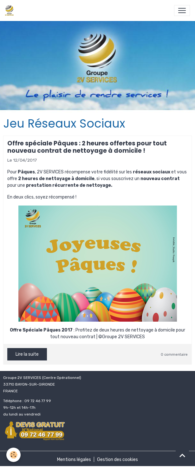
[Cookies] (13, 455)
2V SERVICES (50, 172)
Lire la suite (27, 354)
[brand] (10, 10)
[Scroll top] (182, 455)
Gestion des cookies (117, 459)
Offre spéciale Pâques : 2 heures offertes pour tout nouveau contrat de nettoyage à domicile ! (87, 147)
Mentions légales (74, 459)
